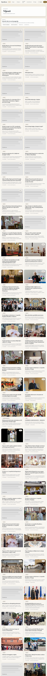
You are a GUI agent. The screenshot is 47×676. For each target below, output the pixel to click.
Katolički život (23, 2)
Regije (13, 1)
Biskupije (19, 1)
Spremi (21, 30)
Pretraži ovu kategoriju (6, 24)
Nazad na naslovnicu (14, 24)
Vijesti (9, 1)
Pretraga (34, 1)
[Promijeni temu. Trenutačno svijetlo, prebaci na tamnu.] (40, 2)
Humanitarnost (29, 1)
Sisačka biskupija (6, 418)
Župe (26, 418)
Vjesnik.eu (4, 2)
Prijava (45, 1)
